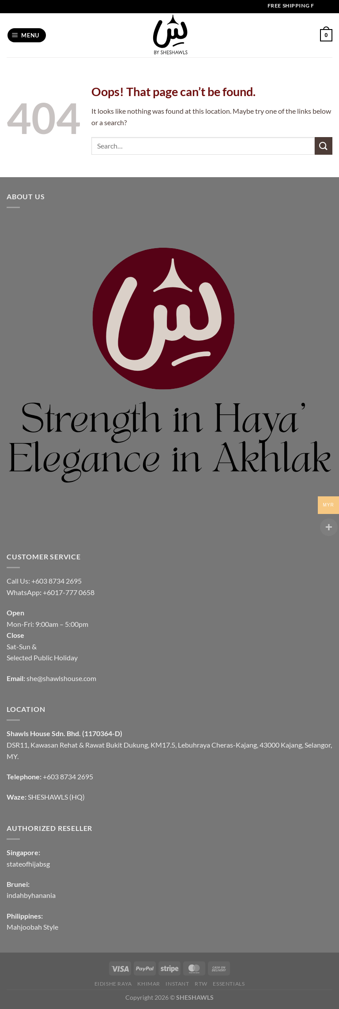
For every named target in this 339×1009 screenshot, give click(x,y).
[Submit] (323, 145)
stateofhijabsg (28, 864)
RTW (201, 983)
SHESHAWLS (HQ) (56, 797)
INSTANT (177, 983)
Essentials (229, 983)
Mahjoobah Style (32, 927)
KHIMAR (148, 983)
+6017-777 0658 (68, 592)
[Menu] (27, 35)
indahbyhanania (31, 895)
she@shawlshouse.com (61, 678)
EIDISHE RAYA (113, 983)
